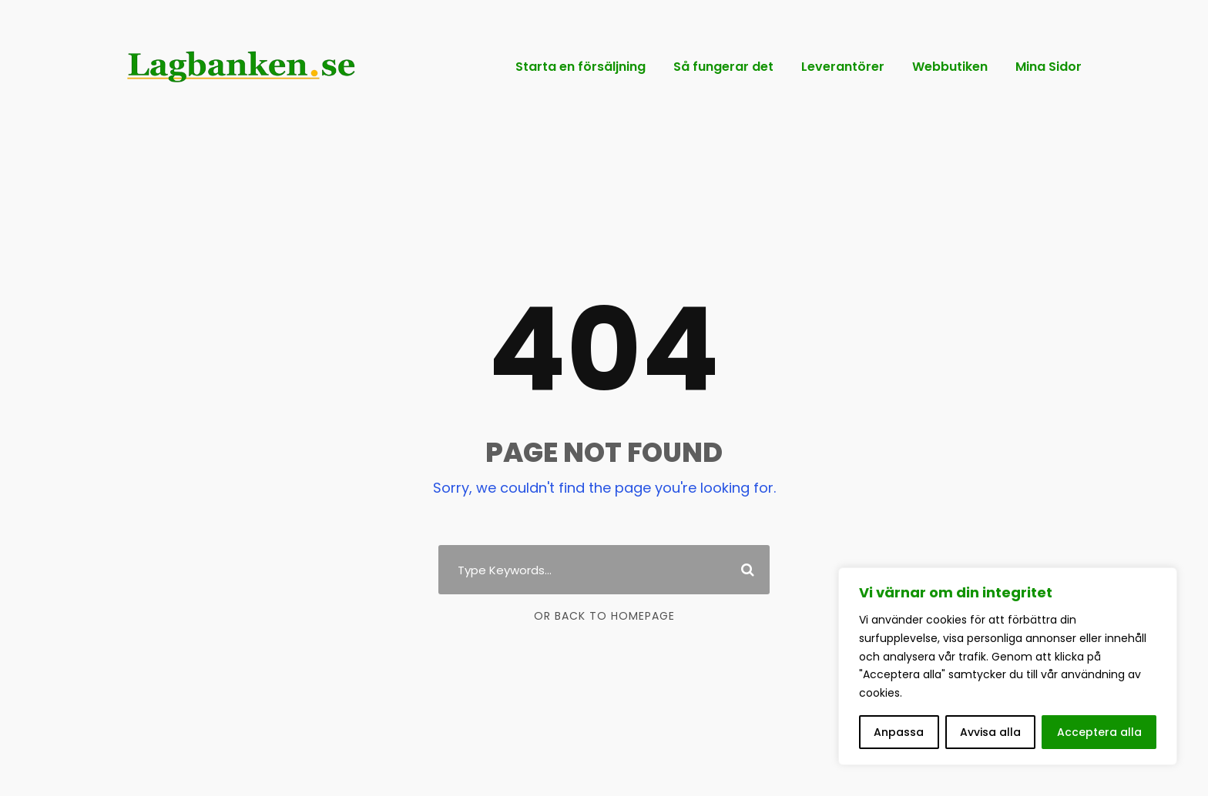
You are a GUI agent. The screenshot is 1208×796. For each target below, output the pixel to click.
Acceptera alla (1099, 732)
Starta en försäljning (580, 66)
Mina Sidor (1048, 66)
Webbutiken (950, 66)
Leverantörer (842, 66)
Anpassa (899, 732)
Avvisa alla (990, 732)
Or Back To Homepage (604, 616)
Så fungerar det (723, 66)
